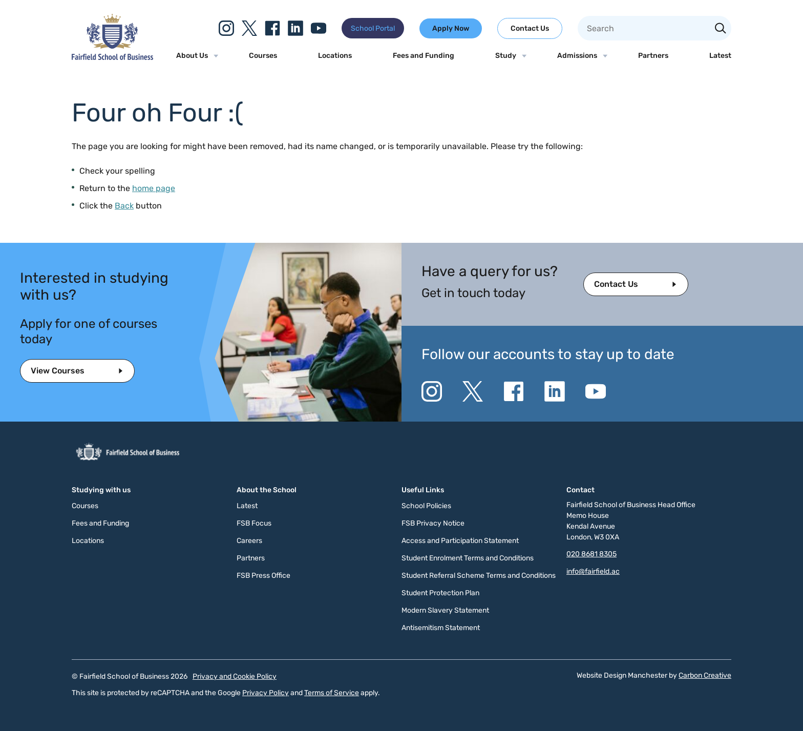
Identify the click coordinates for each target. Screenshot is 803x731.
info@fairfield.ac (593, 571)
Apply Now (450, 28)
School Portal (373, 28)
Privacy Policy (265, 692)
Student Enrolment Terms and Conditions (468, 558)
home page (153, 188)
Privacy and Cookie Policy (235, 676)
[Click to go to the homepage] (112, 57)
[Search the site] (720, 29)
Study (505, 55)
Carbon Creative (705, 675)
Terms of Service (331, 692)
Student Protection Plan (440, 593)
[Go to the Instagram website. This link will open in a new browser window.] (226, 28)
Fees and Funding (423, 55)
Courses (263, 55)
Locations (335, 55)
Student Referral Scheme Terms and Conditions (479, 575)
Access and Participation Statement (460, 540)
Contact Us (530, 28)
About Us (192, 55)
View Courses (57, 370)
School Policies (426, 506)
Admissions (577, 55)
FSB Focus (254, 523)
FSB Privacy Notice (433, 523)
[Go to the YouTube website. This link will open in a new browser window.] (318, 28)
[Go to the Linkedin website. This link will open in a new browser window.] (295, 28)
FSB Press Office (263, 575)
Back (124, 206)
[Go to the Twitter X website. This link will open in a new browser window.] (249, 28)
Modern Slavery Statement (445, 610)
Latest (720, 55)
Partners (653, 55)
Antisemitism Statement (441, 627)
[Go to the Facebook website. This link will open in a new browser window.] (272, 28)
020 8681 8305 (591, 554)
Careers (249, 540)
